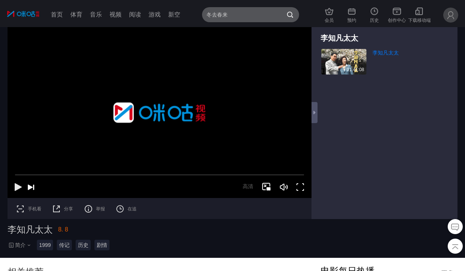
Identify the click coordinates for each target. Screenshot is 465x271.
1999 (45, 245)
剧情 (102, 245)
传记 (64, 245)
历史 (83, 245)
